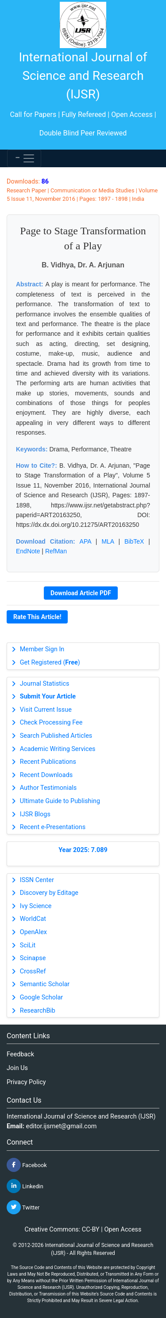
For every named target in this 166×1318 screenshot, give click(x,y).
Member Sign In (42, 649)
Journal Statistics (44, 683)
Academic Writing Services (58, 749)
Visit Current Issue (46, 709)
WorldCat (33, 919)
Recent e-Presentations (52, 827)
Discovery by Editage (49, 893)
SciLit (28, 945)
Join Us (17, 1068)
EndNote (28, 551)
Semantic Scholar (44, 984)
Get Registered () (50, 662)
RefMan (56, 551)
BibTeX (134, 541)
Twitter (23, 1207)
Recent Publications (48, 762)
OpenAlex (33, 932)
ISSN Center (37, 880)
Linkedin (25, 1186)
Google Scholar (41, 997)
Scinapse (33, 958)
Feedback (20, 1054)
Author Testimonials (48, 788)
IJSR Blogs (35, 814)
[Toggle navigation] (24, 158)
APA (85, 541)
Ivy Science (36, 906)
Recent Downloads (46, 775)
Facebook (27, 1165)
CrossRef (33, 971)
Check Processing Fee (51, 722)
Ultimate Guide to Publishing (60, 801)
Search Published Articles (56, 736)
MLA (107, 541)
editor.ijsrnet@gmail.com (61, 1126)
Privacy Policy (26, 1082)
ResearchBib (37, 1010)
